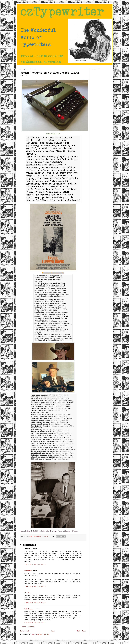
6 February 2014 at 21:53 (34, 623)
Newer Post (24, 631)
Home (53, 631)
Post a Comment (28, 627)
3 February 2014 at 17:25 (34, 602)
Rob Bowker (28, 609)
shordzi (27, 593)
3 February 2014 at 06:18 (34, 586)
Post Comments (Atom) (40, 634)
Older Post (81, 631)
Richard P (28, 571)
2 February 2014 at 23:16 (34, 564)
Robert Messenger (35, 536)
